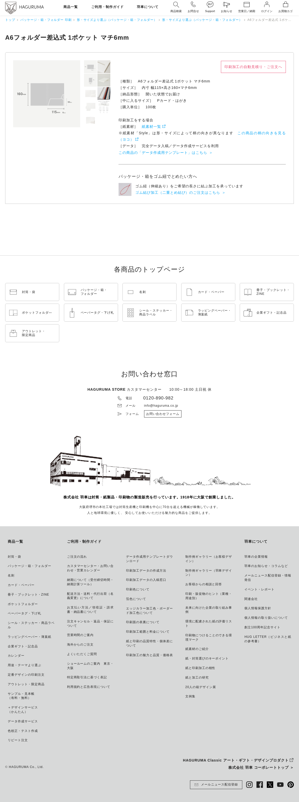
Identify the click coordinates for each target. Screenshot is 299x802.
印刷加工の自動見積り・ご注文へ (253, 67)
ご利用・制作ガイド (107, 7)
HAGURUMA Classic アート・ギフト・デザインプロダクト (236, 760)
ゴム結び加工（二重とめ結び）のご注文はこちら (177, 192)
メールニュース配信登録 (216, 785)
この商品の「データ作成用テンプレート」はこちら (163, 153)
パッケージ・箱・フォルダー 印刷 (46, 20)
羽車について (148, 7)
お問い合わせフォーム (163, 414)
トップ (10, 20)
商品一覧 (70, 7)
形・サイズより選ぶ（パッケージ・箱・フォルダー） (117, 20)
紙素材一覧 (151, 126)
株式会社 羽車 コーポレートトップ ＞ (261, 767)
